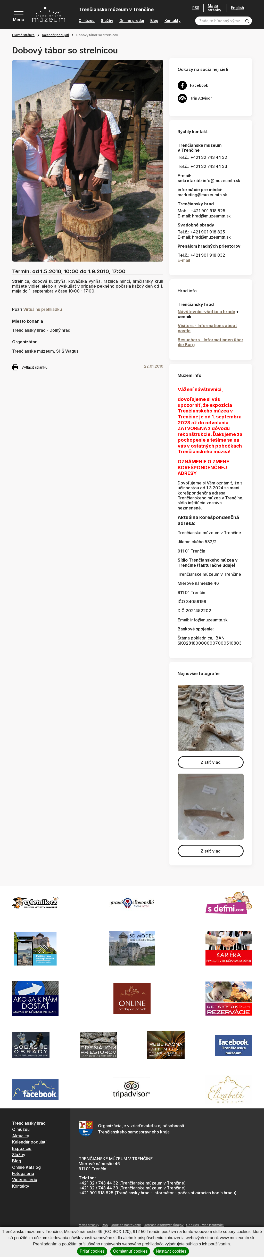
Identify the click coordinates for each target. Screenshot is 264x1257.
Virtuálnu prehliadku (42, 309)
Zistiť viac (211, 762)
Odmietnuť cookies (130, 1251)
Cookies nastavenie (126, 1225)
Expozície (21, 1148)
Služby (107, 21)
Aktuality (20, 1135)
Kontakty (172, 21)
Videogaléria (24, 1179)
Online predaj (131, 21)
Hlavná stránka (23, 35)
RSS (195, 8)
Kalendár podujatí (55, 35)
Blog (154, 21)
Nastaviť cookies (171, 1251)
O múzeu (87, 21)
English (237, 8)
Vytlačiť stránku (29, 367)
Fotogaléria (23, 1173)
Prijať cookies (92, 1251)
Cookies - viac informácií (205, 1225)
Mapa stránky (214, 8)
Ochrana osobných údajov (164, 1225)
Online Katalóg (26, 1167)
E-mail (184, 260)
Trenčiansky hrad (29, 1123)
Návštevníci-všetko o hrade (206, 311)
